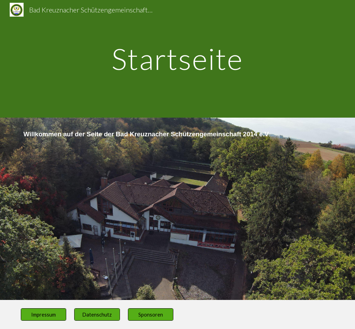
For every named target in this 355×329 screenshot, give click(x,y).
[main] (177, 58)
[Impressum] (43, 314)
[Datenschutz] (97, 314)
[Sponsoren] (150, 314)
